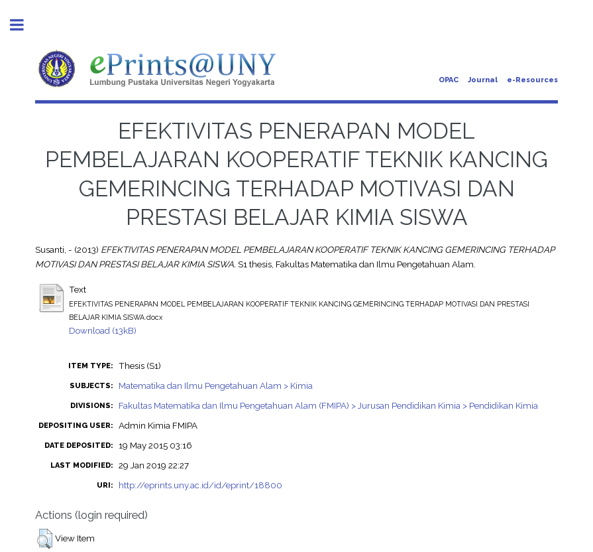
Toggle (24, 25)
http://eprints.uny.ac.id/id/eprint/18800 (200, 485)
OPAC (448, 80)
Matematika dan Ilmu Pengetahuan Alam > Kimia (216, 385)
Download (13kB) (102, 330)
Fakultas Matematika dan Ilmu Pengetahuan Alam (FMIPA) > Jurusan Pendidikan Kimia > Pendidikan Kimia (328, 405)
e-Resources (532, 80)
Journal (483, 80)
